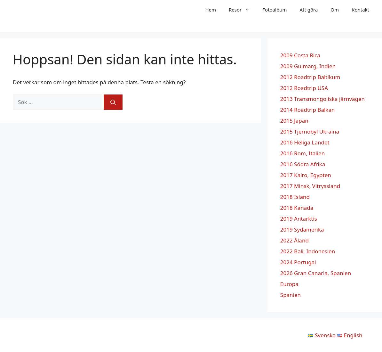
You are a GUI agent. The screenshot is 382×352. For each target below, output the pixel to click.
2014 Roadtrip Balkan (307, 109)
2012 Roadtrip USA (304, 88)
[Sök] (113, 102)
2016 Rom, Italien (302, 153)
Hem (210, 9)
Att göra (308, 9)
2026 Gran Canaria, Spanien (315, 273)
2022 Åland (294, 240)
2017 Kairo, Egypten (305, 175)
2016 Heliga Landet (305, 142)
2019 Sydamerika (302, 229)
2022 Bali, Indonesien (307, 251)
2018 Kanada (296, 207)
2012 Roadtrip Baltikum (310, 77)
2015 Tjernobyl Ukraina (309, 131)
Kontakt (360, 9)
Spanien (290, 295)
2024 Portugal (298, 262)
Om (334, 9)
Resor (242, 9)
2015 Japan (294, 120)
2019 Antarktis (298, 218)
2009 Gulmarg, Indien (308, 66)
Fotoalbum (274, 9)
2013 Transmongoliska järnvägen (322, 98)
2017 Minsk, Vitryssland (310, 186)
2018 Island (295, 197)
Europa (289, 284)
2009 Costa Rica (300, 55)
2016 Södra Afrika (302, 164)
